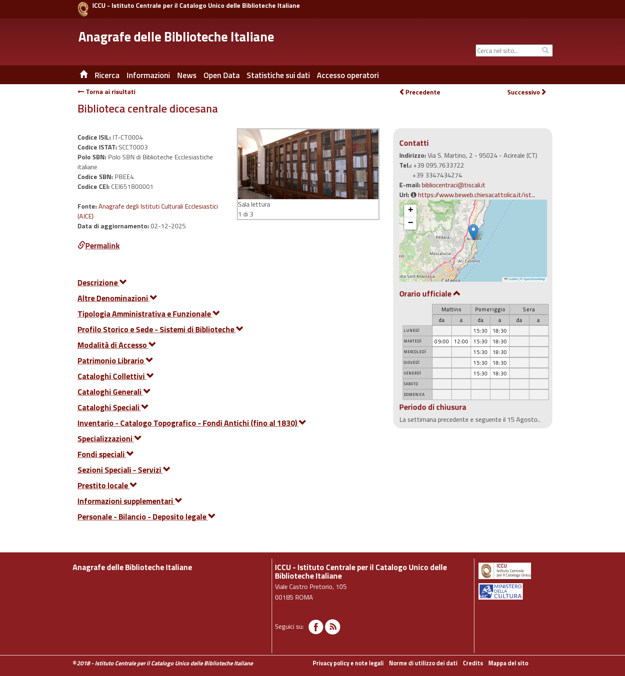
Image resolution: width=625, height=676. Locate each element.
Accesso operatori (348, 75)
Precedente (419, 92)
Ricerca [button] (106, 75)
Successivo (527, 92)
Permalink (99, 245)
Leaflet (510, 279)
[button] (473, 232)
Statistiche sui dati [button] (278, 75)
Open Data (222, 75)
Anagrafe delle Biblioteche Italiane (176, 36)
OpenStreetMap (534, 279)
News (187, 75)
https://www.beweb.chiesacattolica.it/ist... (476, 195)
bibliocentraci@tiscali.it (453, 185)
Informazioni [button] (148, 75)
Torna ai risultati (106, 92)
